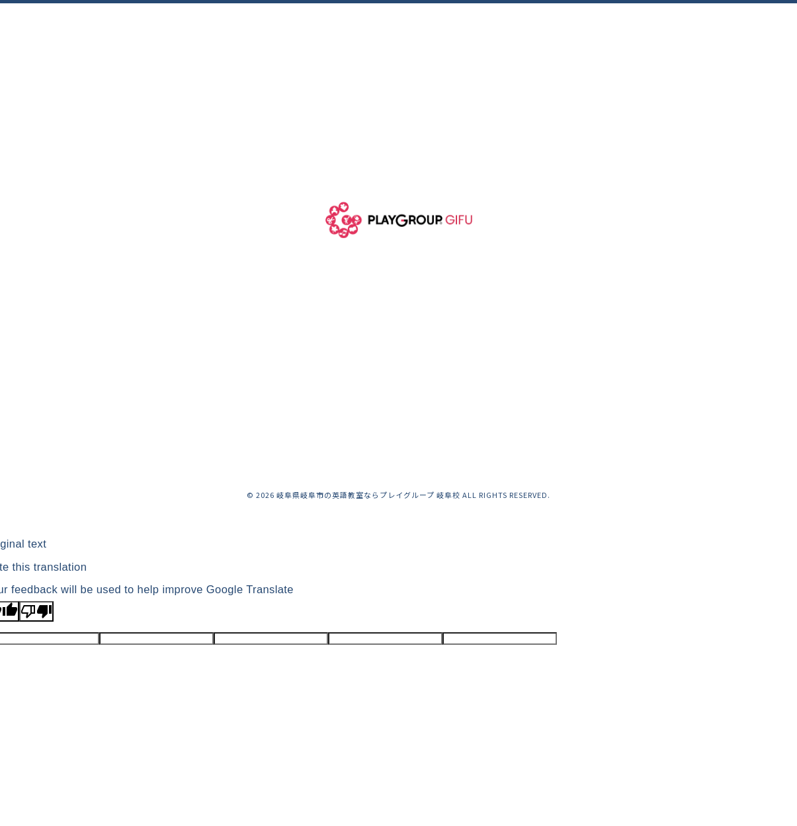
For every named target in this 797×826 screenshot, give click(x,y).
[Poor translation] (36, 611)
